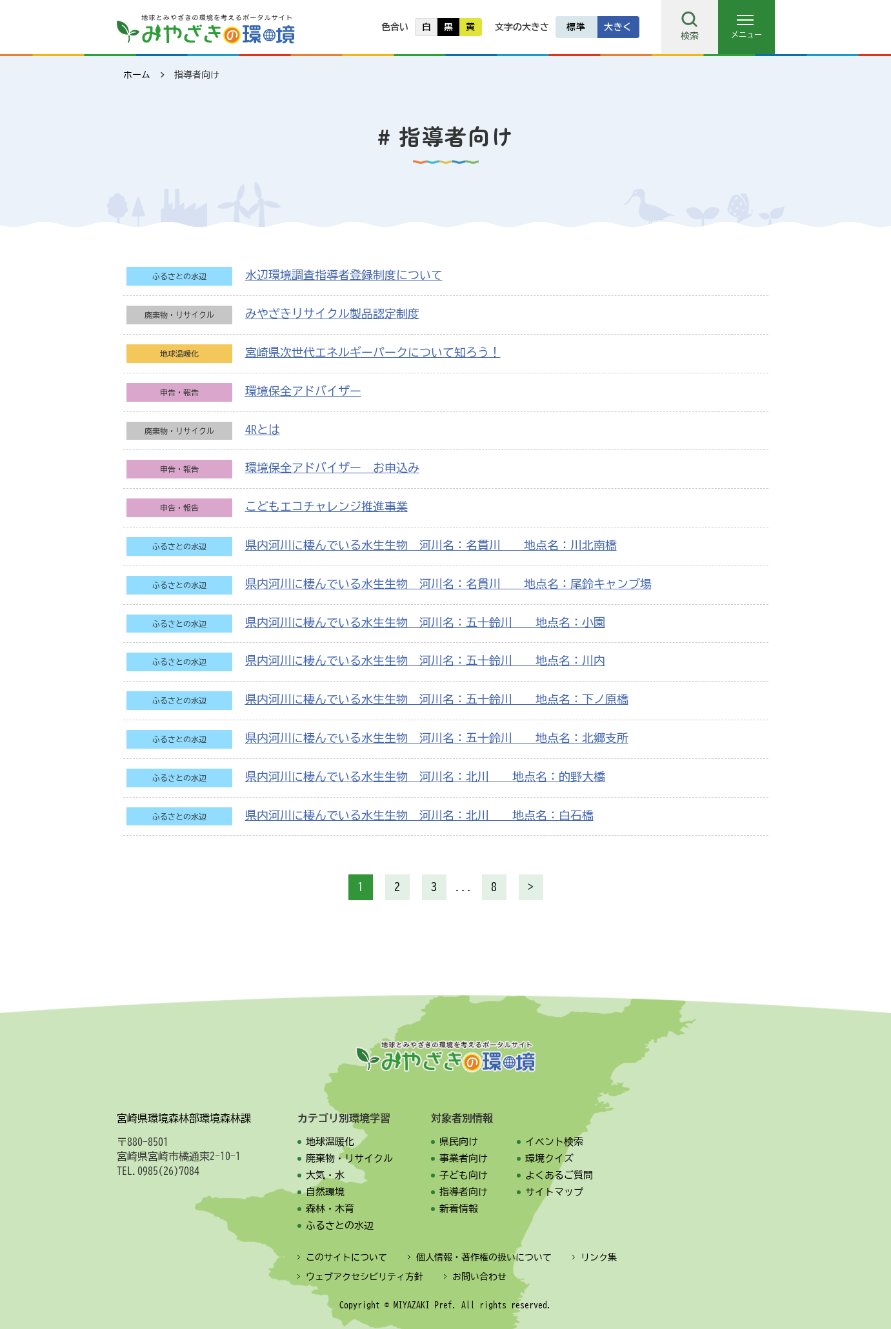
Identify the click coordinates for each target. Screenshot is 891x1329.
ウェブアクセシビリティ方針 (364, 1276)
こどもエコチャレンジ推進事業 (326, 506)
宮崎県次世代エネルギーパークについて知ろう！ (373, 352)
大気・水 (325, 1175)
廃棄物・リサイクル (349, 1158)
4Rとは (262, 429)
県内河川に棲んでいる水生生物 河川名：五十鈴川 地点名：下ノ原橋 (436, 699)
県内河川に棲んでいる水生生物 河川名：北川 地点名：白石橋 (419, 815)
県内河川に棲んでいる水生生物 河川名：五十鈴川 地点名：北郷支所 (436, 737)
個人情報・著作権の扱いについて (484, 1257)
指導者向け (463, 1192)
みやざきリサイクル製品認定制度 (332, 313)
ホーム (136, 74)
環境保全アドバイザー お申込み (332, 467)
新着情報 (458, 1209)
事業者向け (463, 1158)
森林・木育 (330, 1209)
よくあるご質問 (559, 1175)
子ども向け (463, 1175)
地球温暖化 (330, 1142)
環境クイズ (549, 1158)
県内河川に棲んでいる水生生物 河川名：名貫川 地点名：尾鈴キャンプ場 (448, 583)
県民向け (458, 1142)
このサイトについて (346, 1257)
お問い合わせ (479, 1276)
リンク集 (599, 1257)
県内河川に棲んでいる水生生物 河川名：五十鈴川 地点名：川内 (425, 660)
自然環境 (325, 1192)
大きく (618, 27)
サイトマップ (554, 1192)
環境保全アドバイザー (303, 391)
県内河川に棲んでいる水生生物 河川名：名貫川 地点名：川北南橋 (431, 545)
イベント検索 (554, 1142)
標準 (575, 27)
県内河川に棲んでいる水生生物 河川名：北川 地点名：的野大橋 (425, 776)
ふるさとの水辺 (340, 1225)
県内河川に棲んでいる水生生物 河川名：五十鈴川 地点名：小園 (425, 622)
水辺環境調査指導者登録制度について (344, 275)
